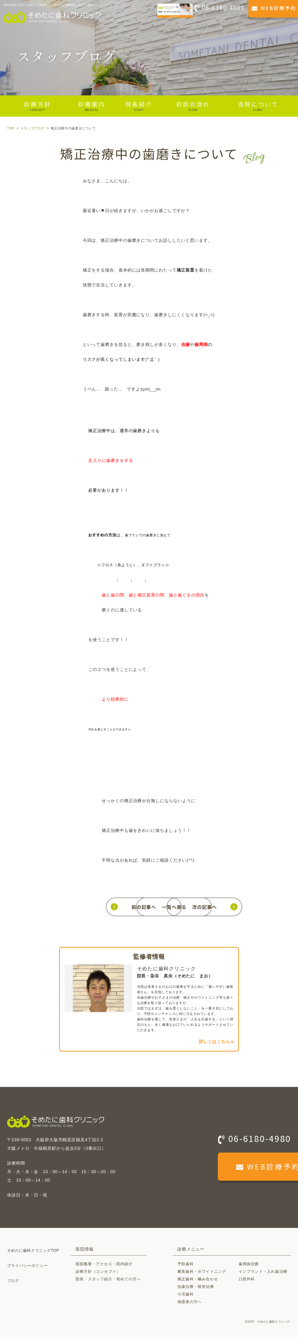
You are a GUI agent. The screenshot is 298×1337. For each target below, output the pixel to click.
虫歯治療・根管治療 (195, 1287)
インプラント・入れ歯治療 (263, 1272)
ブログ (13, 1281)
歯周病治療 (249, 1264)
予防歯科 (185, 1264)
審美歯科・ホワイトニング (201, 1272)
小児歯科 (185, 1294)
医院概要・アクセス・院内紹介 (104, 1264)
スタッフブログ (32, 128)
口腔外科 (247, 1279)
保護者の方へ (189, 1302)
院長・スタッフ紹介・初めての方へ (108, 1279)
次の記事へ (230, 906)
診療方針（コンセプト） (98, 1272)
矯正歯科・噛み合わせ (197, 1279)
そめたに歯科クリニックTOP (33, 1251)
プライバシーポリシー (27, 1266)
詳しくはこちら (214, 1042)
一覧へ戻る (149, 906)
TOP (10, 128)
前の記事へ (68, 906)
